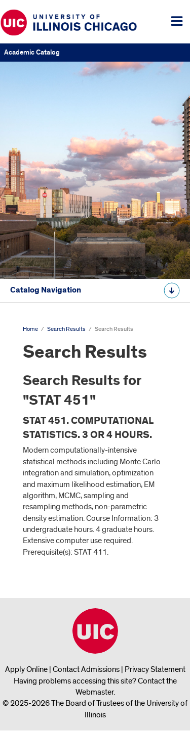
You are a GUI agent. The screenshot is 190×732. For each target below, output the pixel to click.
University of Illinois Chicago (95, 631)
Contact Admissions (86, 669)
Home (30, 329)
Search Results (66, 329)
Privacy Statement (155, 669)
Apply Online (26, 669)
